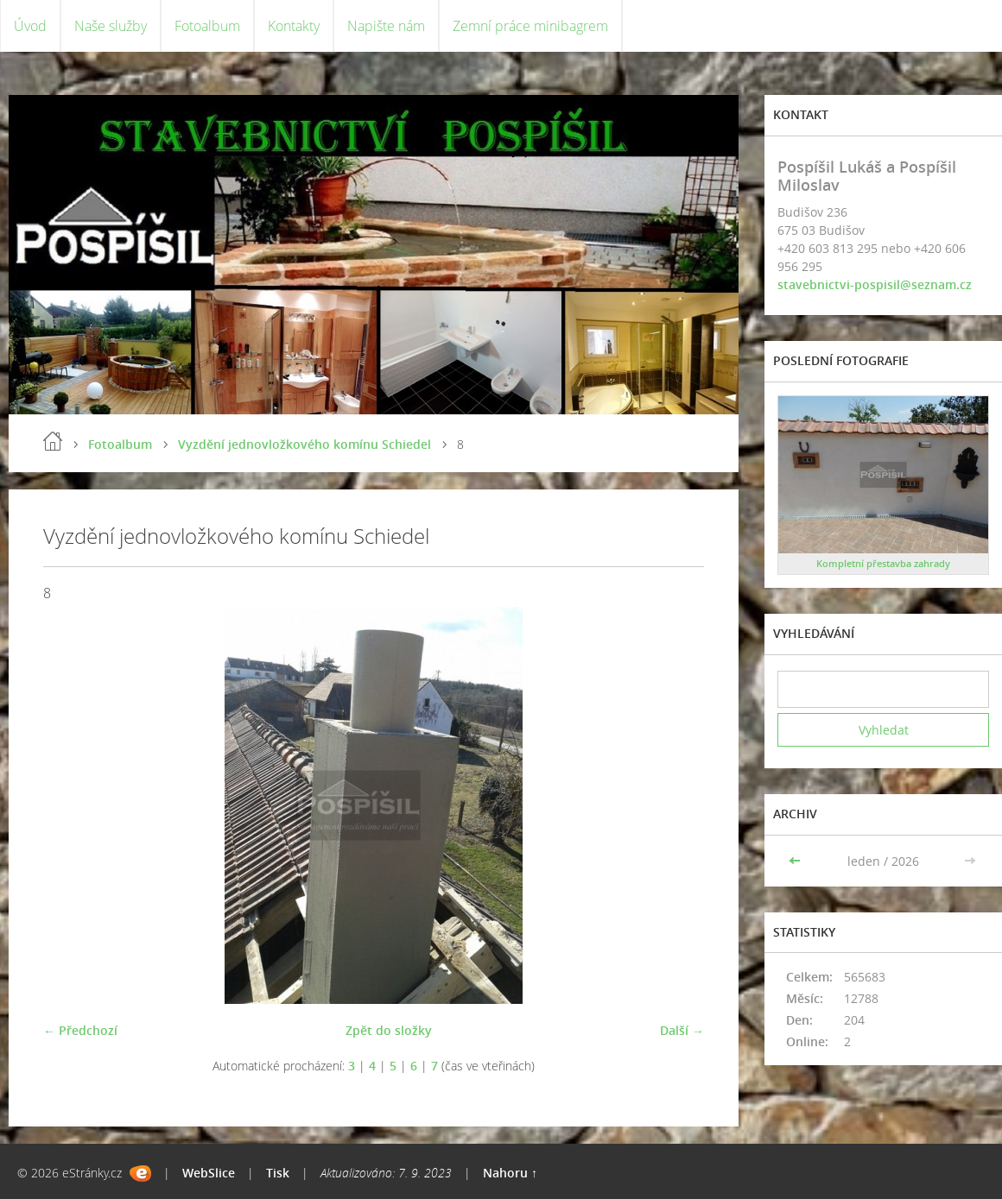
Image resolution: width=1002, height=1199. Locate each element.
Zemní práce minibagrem (530, 25)
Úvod (30, 25)
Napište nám (386, 25)
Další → (682, 1030)
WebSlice (208, 1172)
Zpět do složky (389, 1030)
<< (796, 861)
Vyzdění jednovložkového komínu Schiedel (304, 444)
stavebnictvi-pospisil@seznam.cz (874, 284)
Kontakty (294, 25)
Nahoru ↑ (510, 1172)
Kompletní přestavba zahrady (883, 563)
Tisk (277, 1172)
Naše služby (110, 25)
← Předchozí (80, 1030)
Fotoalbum (207, 25)
